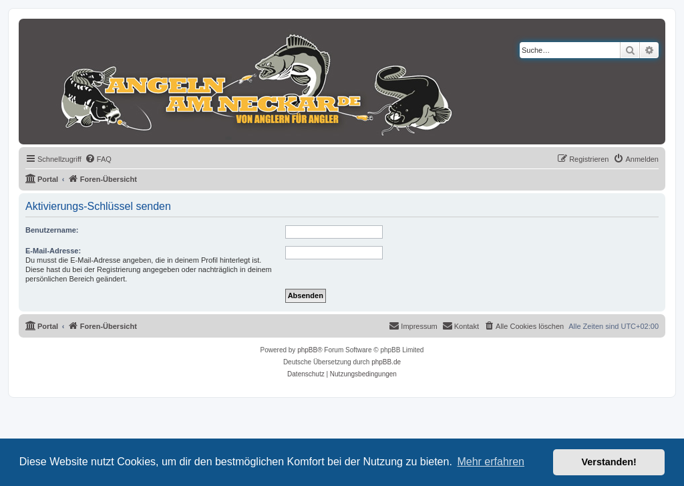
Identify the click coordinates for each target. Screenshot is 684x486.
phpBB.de (386, 362)
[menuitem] (98, 159)
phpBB (307, 350)
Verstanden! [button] (609, 462)
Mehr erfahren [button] (490, 461)
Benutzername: (51, 230)
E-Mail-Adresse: (53, 251)
